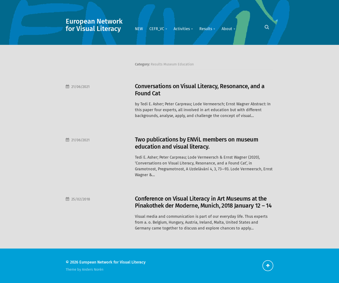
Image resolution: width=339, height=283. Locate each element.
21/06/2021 (80, 87)
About (227, 28)
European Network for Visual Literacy (94, 25)
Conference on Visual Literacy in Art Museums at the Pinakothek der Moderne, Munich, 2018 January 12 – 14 (203, 202)
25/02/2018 (80, 199)
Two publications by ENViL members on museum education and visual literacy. (196, 143)
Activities (182, 28)
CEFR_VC (156, 28)
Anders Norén (92, 269)
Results (205, 28)
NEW (139, 28)
